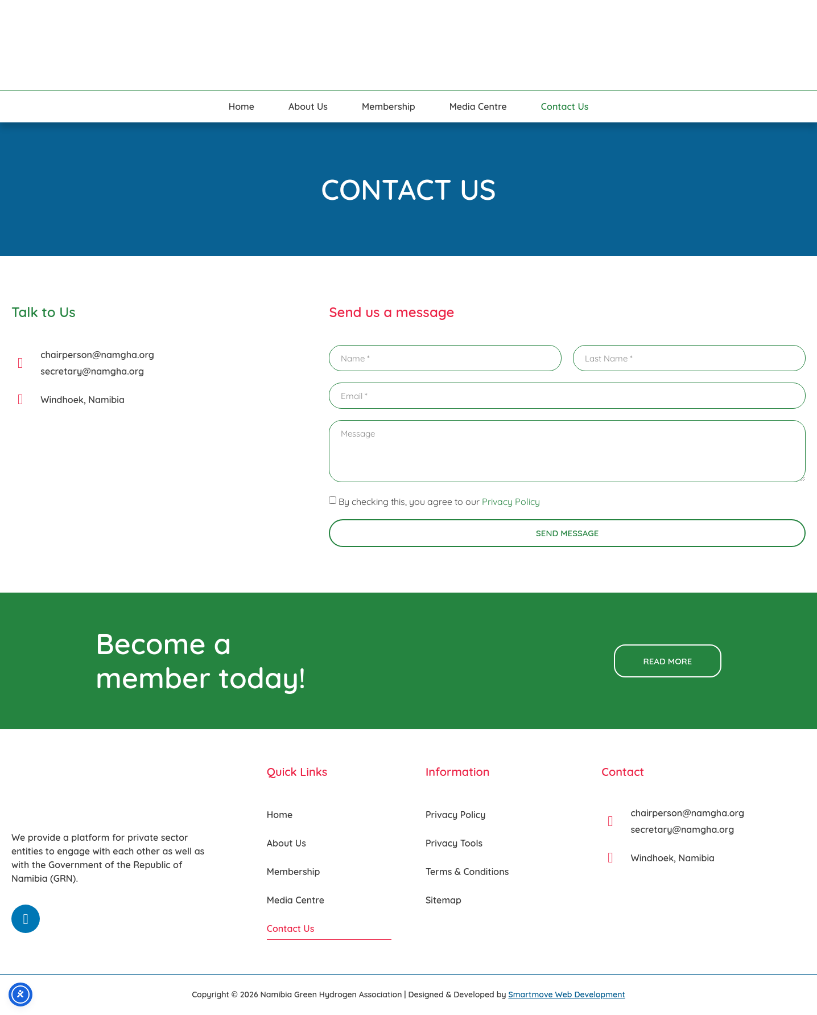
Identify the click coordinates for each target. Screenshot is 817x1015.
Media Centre (478, 106)
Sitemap (443, 900)
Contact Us (565, 106)
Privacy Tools (454, 843)
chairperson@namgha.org (97, 354)
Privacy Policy (511, 501)
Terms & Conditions (467, 871)
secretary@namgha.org (92, 371)
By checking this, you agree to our (439, 501)
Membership (388, 106)
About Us (308, 106)
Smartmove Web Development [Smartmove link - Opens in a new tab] (566, 994)
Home (241, 106)
